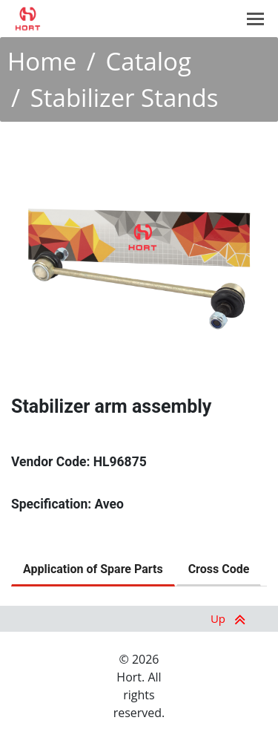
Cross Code (219, 569)
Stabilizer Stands (124, 97)
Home (41, 61)
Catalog (148, 61)
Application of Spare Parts (93, 569)
